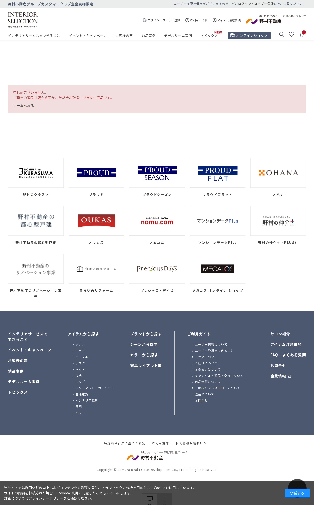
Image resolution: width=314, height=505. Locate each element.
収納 (79, 375)
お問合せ (201, 400)
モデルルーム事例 (178, 35)
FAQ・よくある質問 (288, 354)
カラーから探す (144, 354)
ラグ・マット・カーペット (95, 388)
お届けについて (206, 363)
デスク (80, 363)
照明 (79, 406)
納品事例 (149, 35)
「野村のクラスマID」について (217, 388)
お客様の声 (124, 35)
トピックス (209, 35)
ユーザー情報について (211, 344)
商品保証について (208, 381)
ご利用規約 (160, 443)
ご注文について (206, 357)
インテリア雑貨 (87, 400)
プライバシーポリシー (46, 498)
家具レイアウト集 (146, 365)
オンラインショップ (252, 35)
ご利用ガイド (199, 333)
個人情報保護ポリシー (192, 443)
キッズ (80, 381)
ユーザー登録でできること (214, 350)
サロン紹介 (280, 333)
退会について (204, 394)
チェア (80, 350)
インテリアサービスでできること (34, 35)
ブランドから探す (146, 333)
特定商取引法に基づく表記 (125, 443)
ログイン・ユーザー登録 (256, 3)
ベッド (80, 369)
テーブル (82, 357)
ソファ (80, 344)
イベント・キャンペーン (88, 35)
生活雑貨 (82, 394)
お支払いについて (208, 369)
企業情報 (278, 376)
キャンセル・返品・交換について (219, 375)
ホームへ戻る (23, 105)
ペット (80, 413)
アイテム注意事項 (286, 344)
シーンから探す (144, 344)
